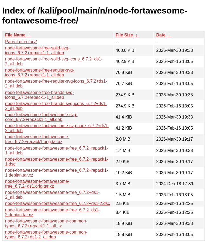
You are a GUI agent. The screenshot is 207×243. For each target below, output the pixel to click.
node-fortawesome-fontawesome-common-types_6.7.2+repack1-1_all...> (46, 223)
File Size (124, 35)
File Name (15, 35)
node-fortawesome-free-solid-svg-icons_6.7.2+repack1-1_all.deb (37, 50)
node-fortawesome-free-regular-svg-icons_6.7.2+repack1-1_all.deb (39, 72)
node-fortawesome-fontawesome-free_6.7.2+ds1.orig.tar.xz (37, 183)
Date (160, 35)
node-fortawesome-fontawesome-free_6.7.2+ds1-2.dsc (57, 203)
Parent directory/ (21, 41)
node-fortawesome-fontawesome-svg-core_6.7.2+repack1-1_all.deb (41, 117)
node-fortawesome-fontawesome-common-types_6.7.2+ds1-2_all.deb (46, 234)
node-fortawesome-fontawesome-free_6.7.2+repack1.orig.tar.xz (37, 139)
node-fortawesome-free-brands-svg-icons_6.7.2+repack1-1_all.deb (39, 95)
